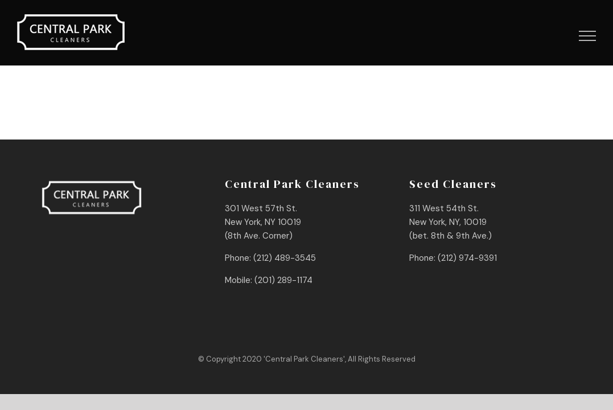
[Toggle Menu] (587, 36)
